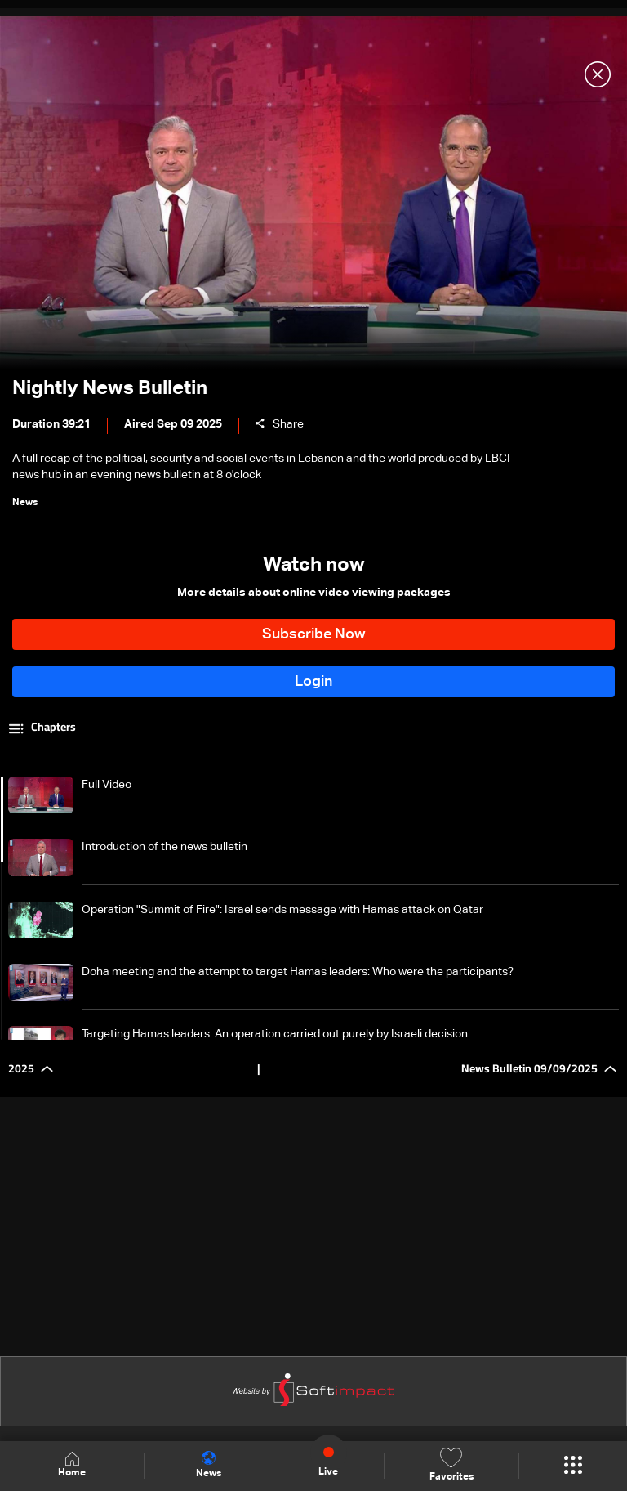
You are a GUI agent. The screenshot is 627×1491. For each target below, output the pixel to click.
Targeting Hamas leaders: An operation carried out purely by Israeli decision (275, 1034)
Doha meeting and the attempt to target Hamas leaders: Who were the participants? (298, 972)
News (208, 1465)
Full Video (106, 784)
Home (72, 1465)
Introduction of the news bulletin (164, 847)
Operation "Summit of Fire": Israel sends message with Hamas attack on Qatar (282, 910)
